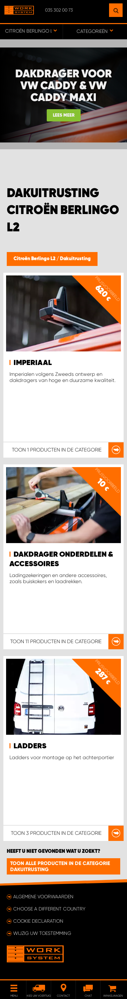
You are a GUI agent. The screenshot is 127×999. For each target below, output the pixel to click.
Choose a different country (49, 908)
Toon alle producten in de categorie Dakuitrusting (60, 866)
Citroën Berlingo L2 (35, 258)
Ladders (30, 746)
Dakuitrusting (75, 258)
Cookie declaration (38, 921)
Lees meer (64, 115)
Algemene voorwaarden (43, 896)
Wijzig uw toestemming (42, 933)
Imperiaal (33, 363)
